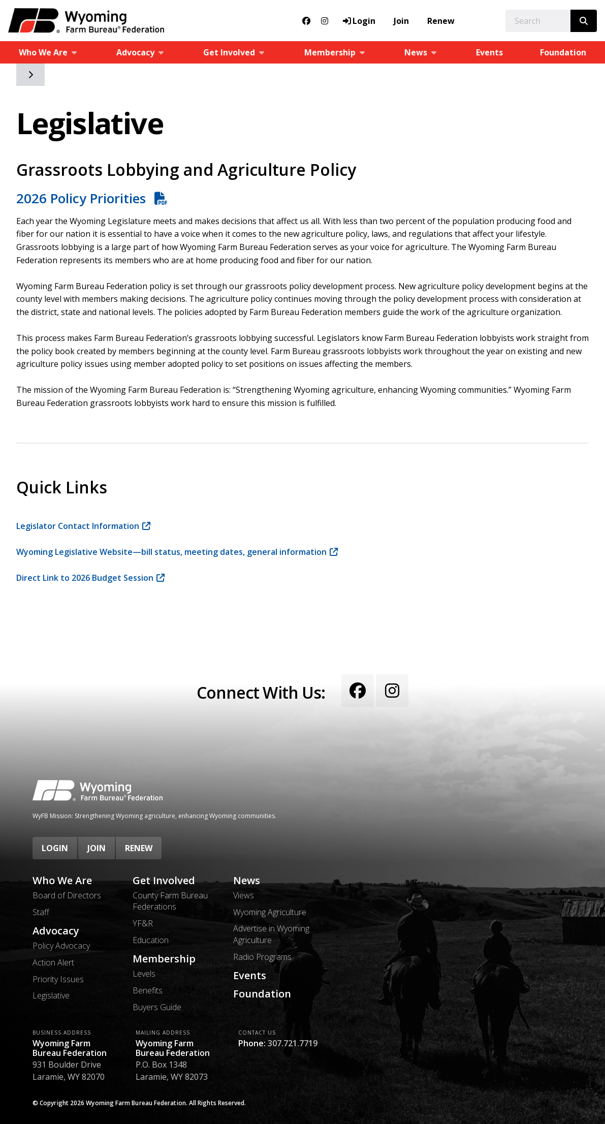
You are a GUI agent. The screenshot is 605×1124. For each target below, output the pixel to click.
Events (489, 52)
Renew (441, 20)
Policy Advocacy (61, 945)
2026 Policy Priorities (82, 198)
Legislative (51, 995)
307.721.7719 (292, 1043)
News (246, 881)
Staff (41, 912)
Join (401, 20)
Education (151, 940)
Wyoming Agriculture (269, 912)
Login (55, 848)
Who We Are (62, 881)
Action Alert (53, 962)
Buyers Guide (157, 1007)
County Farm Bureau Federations (170, 901)
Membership (164, 959)
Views (243, 895)
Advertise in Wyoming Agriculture (271, 934)
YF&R (143, 923)
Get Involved (164, 881)
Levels (144, 973)
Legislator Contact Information (77, 526)
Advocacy (56, 931)
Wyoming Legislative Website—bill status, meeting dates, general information (171, 551)
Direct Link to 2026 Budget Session (84, 577)
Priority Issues (58, 979)
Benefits (148, 990)
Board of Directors (67, 895)
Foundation (262, 994)
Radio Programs (262, 956)
